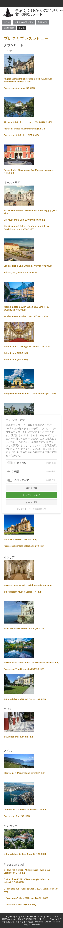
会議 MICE (43, 22)
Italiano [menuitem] (56, 921)
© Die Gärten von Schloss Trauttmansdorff (31, 662)
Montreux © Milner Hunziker (24, 772)
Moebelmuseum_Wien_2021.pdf (26, 316)
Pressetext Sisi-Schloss (21, 135)
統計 (16, 471)
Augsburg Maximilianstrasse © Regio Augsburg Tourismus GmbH (28, 80)
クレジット (43, 919)
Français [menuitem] (36, 924)
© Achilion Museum (19, 736)
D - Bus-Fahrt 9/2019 (20, 904)
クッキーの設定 (26, 921)
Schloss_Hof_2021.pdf (20, 272)
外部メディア (21, 480)
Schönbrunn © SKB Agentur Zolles (27, 346)
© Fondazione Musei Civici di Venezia (28, 585)
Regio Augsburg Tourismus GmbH (21, 916)
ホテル (7, 22)
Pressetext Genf (17, 816)
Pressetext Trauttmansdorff (24, 669)
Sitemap (53, 919)
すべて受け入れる (31, 494)
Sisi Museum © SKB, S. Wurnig (25, 219)
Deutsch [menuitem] (39, 921)
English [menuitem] (48, 921)
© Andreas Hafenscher (20, 539)
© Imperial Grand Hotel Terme (25, 699)
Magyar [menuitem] (26, 924)
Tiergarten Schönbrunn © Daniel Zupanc (30, 393)
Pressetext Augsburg (19, 88)
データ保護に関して (37, 509)
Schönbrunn (16, 353)
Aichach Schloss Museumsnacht (25, 128)
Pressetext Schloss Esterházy (24, 545)
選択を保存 (31, 487)
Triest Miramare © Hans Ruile (24, 628)
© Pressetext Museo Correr (23, 591)
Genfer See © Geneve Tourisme (25, 809)
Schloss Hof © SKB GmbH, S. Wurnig (28, 265)
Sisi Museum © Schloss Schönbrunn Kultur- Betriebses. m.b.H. (26, 227)
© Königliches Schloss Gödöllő (25, 854)
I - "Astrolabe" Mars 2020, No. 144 (26, 898)
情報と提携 (9, 27)
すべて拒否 (31, 502)
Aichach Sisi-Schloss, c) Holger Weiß (28, 122)
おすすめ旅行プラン (23, 22)
